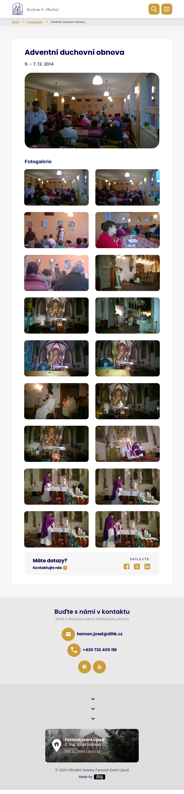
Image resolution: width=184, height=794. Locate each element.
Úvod (15, 22)
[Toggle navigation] (166, 9)
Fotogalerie (35, 22)
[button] (92, 702)
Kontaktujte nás (47, 570)
